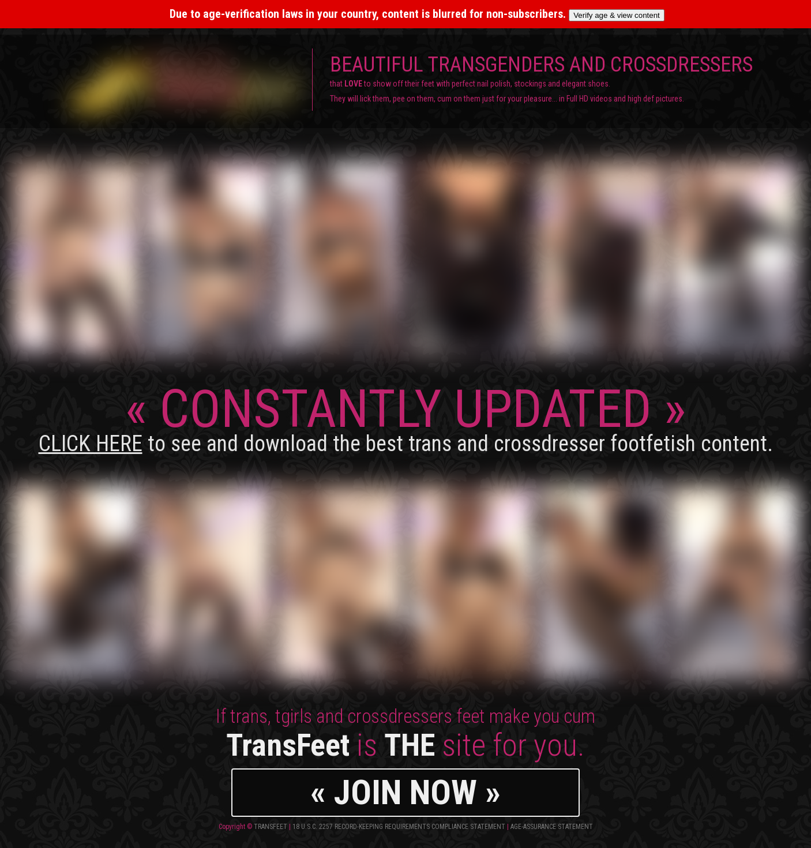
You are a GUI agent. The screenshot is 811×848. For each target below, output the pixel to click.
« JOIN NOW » (405, 792)
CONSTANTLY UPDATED (406, 417)
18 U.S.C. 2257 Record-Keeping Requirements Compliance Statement (398, 827)
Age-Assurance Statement (551, 827)
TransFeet (270, 827)
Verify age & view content (616, 15)
